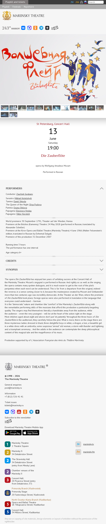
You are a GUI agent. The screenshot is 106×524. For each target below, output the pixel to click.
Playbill (5, 6)
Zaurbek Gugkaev (24, 194)
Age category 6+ (13, 252)
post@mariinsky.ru (13, 387)
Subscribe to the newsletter (18, 417)
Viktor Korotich (23, 214)
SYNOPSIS (12, 269)
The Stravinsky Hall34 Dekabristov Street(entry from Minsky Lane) (23, 462)
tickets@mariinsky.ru (14, 405)
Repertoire (29, 6)
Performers (14, 188)
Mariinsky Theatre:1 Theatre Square (20, 444)
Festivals (17, 6)
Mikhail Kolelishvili (23, 198)
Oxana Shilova (20, 207)
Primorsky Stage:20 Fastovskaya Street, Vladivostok (26, 493)
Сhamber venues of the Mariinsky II (23, 472)
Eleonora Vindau (24, 210)
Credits (11, 260)
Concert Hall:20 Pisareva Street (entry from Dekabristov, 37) (23, 481)
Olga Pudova (35, 204)
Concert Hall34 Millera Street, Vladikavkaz (26, 511)
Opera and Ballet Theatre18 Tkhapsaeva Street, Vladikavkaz (28, 503)
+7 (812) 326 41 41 (14, 396)
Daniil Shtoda (20, 201)
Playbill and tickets (15, 1)
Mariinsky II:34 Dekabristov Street (22, 453)
